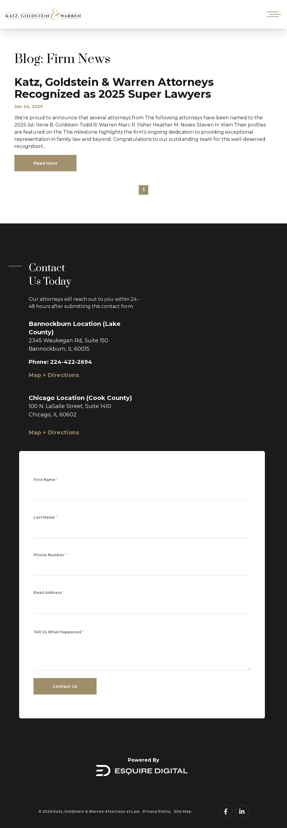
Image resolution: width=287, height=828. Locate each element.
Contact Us (65, 686)
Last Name (45, 519)
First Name (45, 481)
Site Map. (183, 811)
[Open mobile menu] (272, 14)
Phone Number (50, 556)
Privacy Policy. (157, 811)
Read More (45, 165)
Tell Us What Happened (58, 635)
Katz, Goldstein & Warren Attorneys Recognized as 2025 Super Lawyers (114, 90)
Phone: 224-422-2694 (60, 362)
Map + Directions (54, 375)
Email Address (48, 594)
